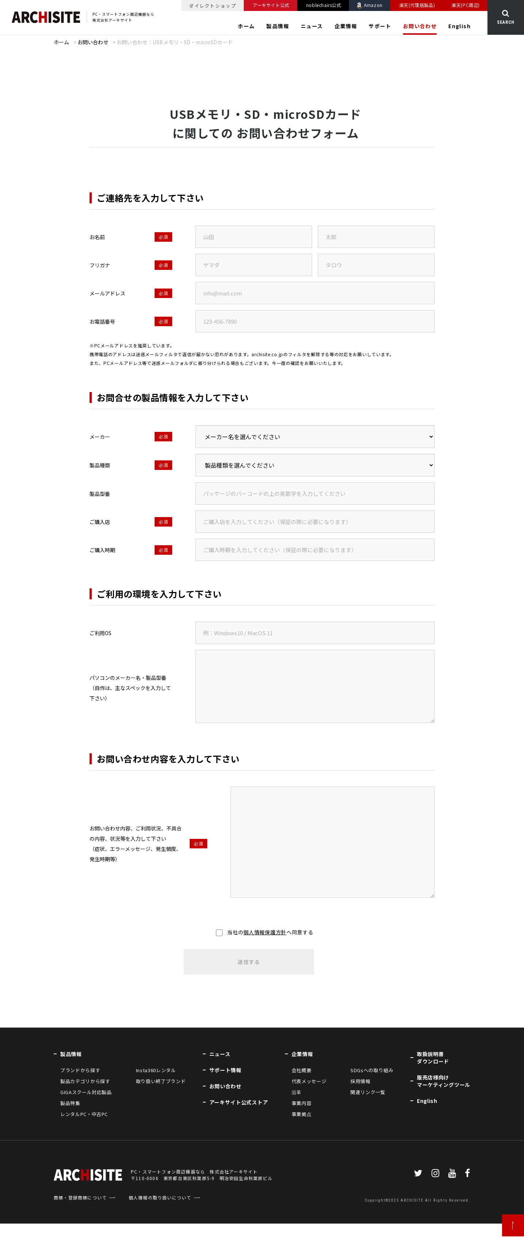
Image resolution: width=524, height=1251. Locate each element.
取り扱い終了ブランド (161, 1081)
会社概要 (302, 1070)
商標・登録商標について (80, 1197)
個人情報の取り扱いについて (160, 1197)
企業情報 (346, 26)
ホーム (246, 26)
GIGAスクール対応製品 (86, 1092)
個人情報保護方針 (264, 932)
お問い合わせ (420, 26)
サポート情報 (225, 1070)
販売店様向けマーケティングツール (443, 1081)
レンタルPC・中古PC (84, 1114)
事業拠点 (302, 1114)
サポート (380, 26)
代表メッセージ (309, 1081)
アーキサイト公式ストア (238, 1102)
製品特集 (70, 1103)
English (459, 26)
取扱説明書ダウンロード (433, 1057)
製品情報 (277, 26)
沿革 (296, 1092)
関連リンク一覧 (368, 1092)
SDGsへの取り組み (372, 1070)
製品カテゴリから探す (85, 1081)
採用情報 (360, 1081)
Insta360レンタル (156, 1070)
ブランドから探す (80, 1070)
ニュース (312, 26)
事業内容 (302, 1103)
